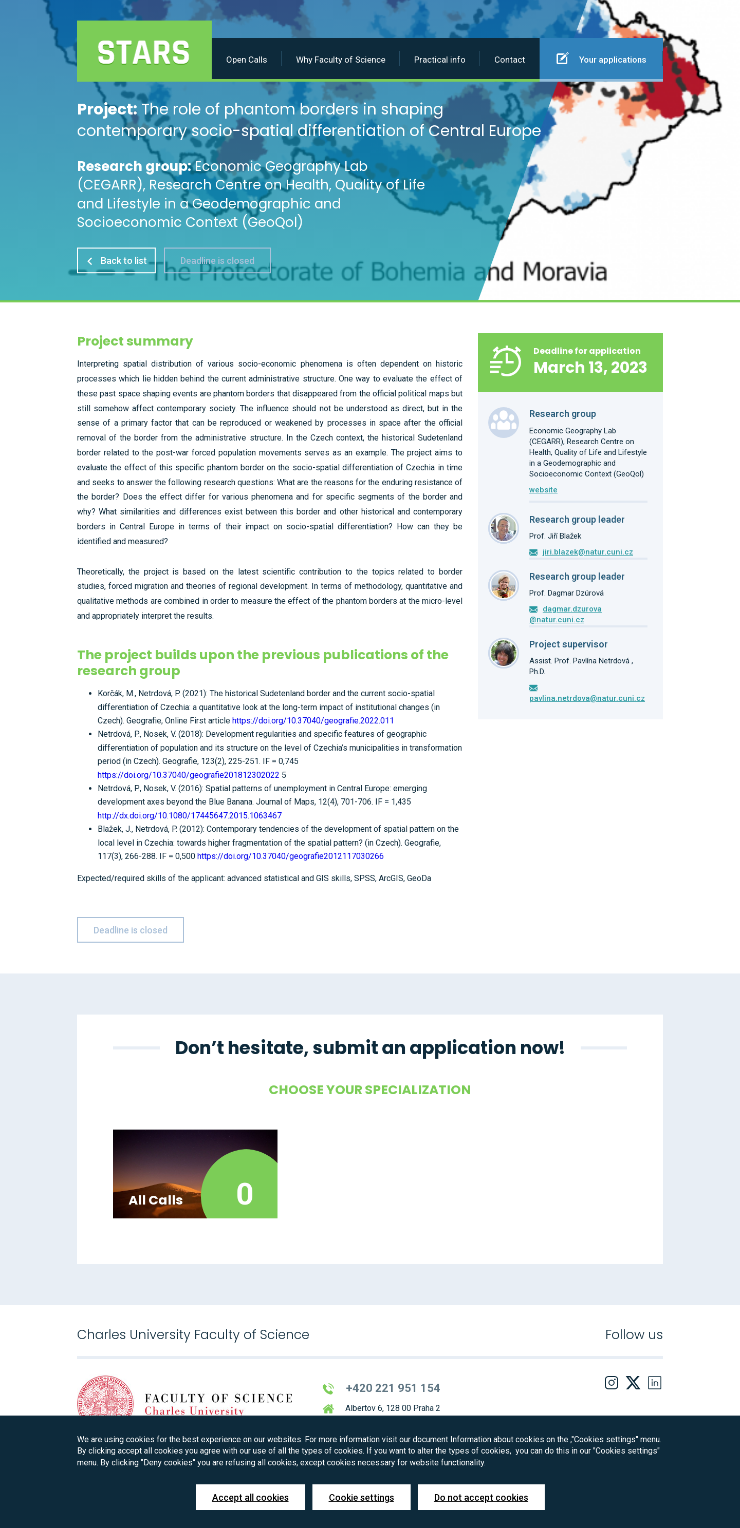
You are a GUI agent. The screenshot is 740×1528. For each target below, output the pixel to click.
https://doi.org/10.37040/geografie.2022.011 (313, 720)
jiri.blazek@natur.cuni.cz (588, 552)
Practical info (440, 59)
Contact (509, 59)
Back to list (116, 260)
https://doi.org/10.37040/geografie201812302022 (189, 775)
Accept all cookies (250, 1497)
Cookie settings (361, 1497)
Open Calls (246, 59)
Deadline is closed (217, 260)
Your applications (601, 58)
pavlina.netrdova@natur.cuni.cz (587, 698)
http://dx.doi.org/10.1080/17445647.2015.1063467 (190, 815)
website (543, 489)
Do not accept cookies (481, 1497)
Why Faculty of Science (340, 59)
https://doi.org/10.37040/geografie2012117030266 (290, 856)
